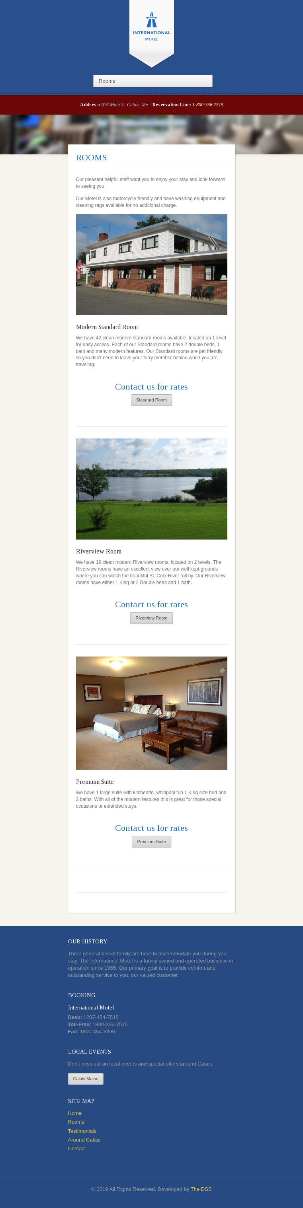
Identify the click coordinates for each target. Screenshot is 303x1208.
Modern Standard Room (107, 326)
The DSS (201, 1189)
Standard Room (151, 399)
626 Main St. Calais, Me (125, 104)
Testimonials (82, 1131)
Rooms (76, 1122)
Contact (77, 1148)
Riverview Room (98, 551)
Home (75, 1113)
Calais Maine (86, 1078)
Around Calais (84, 1140)
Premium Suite (95, 781)
